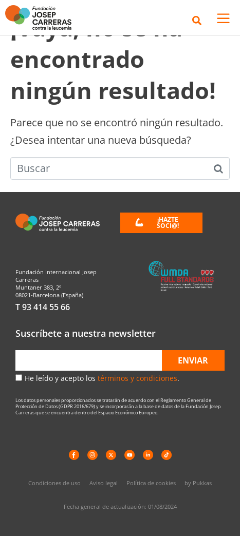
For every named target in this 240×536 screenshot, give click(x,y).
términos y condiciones (137, 378)
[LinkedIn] (148, 455)
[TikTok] (166, 455)
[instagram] (92, 455)
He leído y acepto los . (102, 378)
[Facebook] (74, 455)
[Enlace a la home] (42, 17)
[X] (111, 455)
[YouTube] (129, 455)
